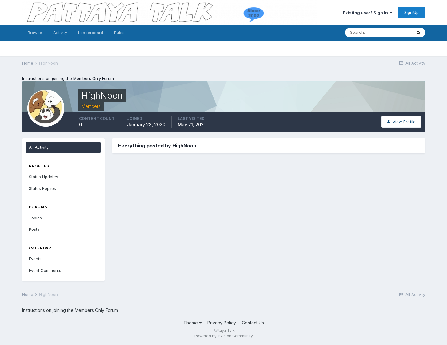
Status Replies (42, 188)
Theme (192, 322)
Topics (35, 217)
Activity (60, 32)
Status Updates (43, 176)
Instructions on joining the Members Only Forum (68, 78)
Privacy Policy (221, 322)
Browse (35, 32)
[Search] (378, 32)
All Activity (39, 147)
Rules (119, 32)
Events (35, 258)
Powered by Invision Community (223, 336)
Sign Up (411, 12)
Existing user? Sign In (367, 12)
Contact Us (253, 322)
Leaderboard (90, 32)
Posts (34, 229)
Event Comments (45, 270)
